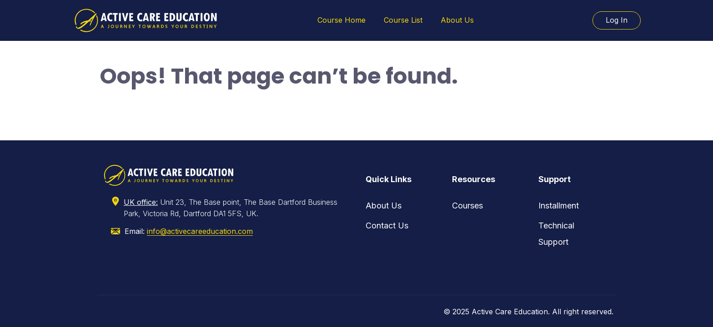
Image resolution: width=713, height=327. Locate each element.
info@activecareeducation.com (200, 231)
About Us (457, 20)
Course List (403, 20)
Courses (467, 205)
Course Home (341, 20)
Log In (617, 20)
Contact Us (387, 225)
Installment (558, 205)
